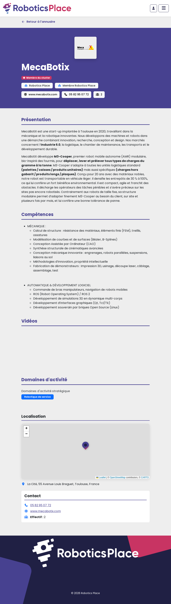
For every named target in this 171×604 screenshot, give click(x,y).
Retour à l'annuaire (38, 22)
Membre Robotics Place (76, 85)
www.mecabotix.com (40, 94)
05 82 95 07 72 (76, 94)
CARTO (145, 477)
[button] (85, 446)
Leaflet (101, 477)
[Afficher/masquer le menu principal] (163, 8)
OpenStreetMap (117, 477)
